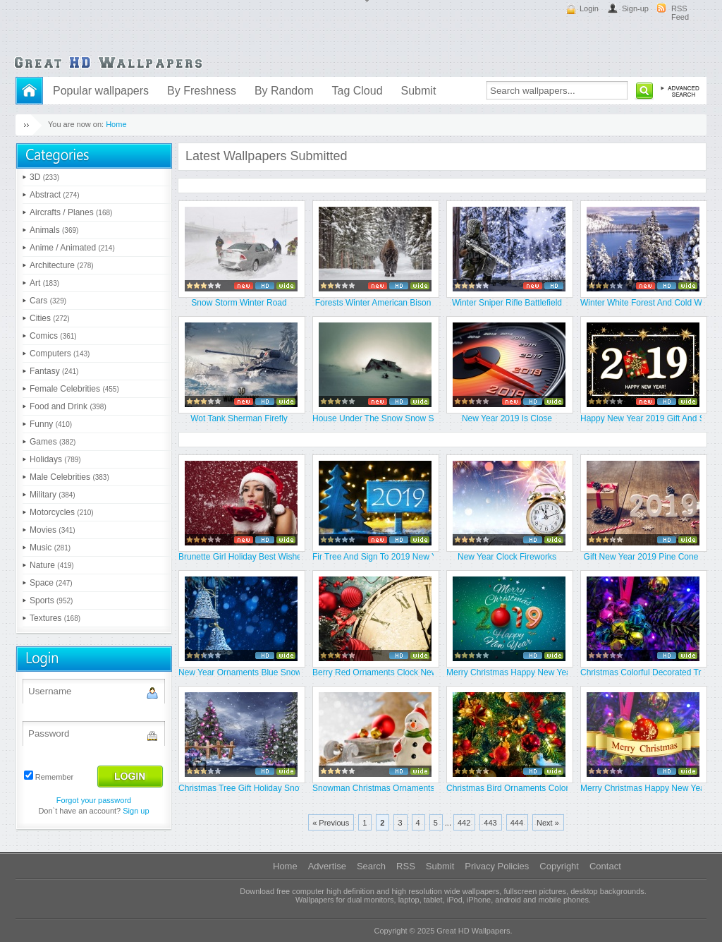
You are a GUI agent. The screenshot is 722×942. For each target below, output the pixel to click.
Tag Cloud (356, 91)
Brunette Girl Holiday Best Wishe (239, 557)
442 (464, 823)
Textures (55, 618)
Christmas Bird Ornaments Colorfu (507, 788)
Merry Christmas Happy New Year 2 (507, 672)
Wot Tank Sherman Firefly (239, 418)
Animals (54, 230)
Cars (48, 301)
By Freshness (201, 91)
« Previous (330, 823)
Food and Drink (68, 406)
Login (589, 8)
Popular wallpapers (101, 91)
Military (52, 495)
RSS (405, 866)
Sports (51, 600)
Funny (51, 424)
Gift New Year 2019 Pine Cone (641, 557)
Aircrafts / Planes (71, 212)
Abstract (55, 195)
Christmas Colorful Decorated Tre (641, 672)
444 (516, 823)
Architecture (62, 265)
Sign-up (635, 8)
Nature (52, 565)
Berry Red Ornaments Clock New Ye (373, 672)
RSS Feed (680, 12)
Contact (605, 866)
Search (371, 866)
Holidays (55, 459)
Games (52, 442)
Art (44, 283)
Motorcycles (62, 512)
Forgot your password (93, 800)
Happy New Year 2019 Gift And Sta (641, 418)
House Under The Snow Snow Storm (373, 418)
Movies (52, 530)
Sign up (136, 811)
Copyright (559, 866)
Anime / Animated (72, 248)
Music (50, 547)
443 (490, 823)
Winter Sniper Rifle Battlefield (507, 303)
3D (44, 177)
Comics (53, 336)
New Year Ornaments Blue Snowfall (239, 672)
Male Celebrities (69, 477)
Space (51, 583)
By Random (284, 91)
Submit (418, 91)
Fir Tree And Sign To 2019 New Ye (373, 557)
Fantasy (54, 371)
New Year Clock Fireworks (507, 557)
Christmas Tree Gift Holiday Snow (239, 788)
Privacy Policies (497, 866)
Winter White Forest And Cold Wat (641, 303)
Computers (60, 353)
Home (116, 124)
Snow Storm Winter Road (238, 303)
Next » (548, 823)
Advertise (327, 866)
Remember (54, 777)
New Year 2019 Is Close (507, 418)
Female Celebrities (74, 389)
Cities (50, 318)
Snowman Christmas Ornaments (373, 788)
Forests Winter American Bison (373, 303)
